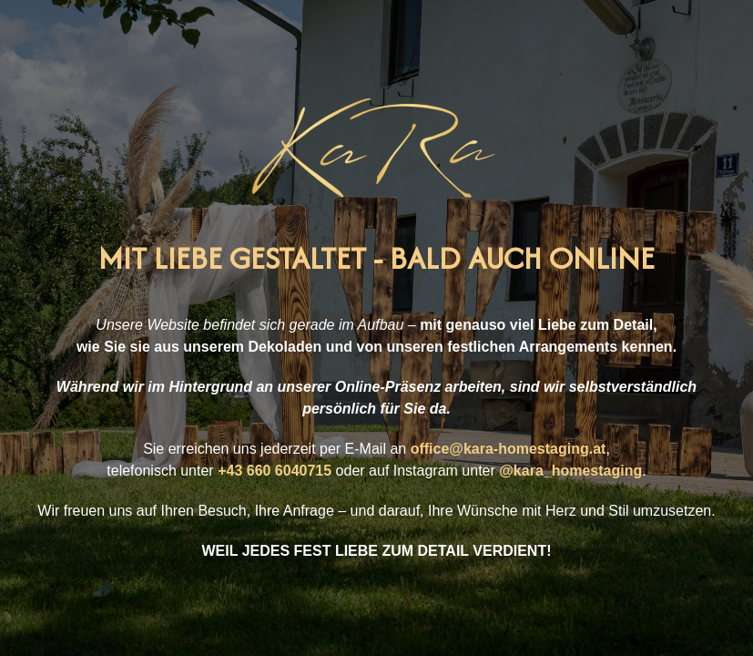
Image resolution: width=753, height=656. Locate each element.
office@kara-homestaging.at (508, 448)
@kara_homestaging (570, 470)
